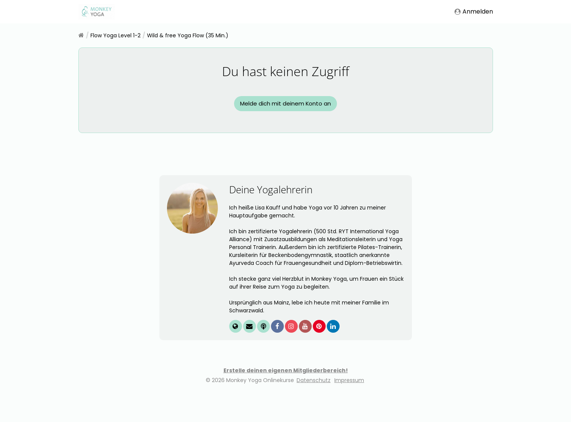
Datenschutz (314, 410)
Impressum (349, 410)
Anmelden (474, 11)
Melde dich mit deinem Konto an (285, 118)
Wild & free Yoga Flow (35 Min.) (187, 35)
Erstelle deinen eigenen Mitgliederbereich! (286, 400)
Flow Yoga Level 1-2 (115, 35)
